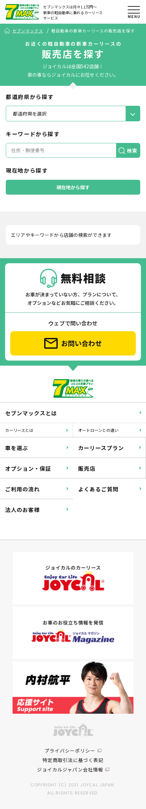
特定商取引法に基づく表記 (73, 760)
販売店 (86, 468)
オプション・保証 (28, 468)
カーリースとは (19, 430)
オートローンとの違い (98, 430)
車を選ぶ (16, 448)
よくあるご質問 (98, 489)
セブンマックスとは (31, 413)
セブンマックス (27, 30)
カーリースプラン (101, 448)
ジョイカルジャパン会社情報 (70, 769)
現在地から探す (73, 187)
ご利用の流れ (22, 489)
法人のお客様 (22, 510)
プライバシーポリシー (69, 750)
